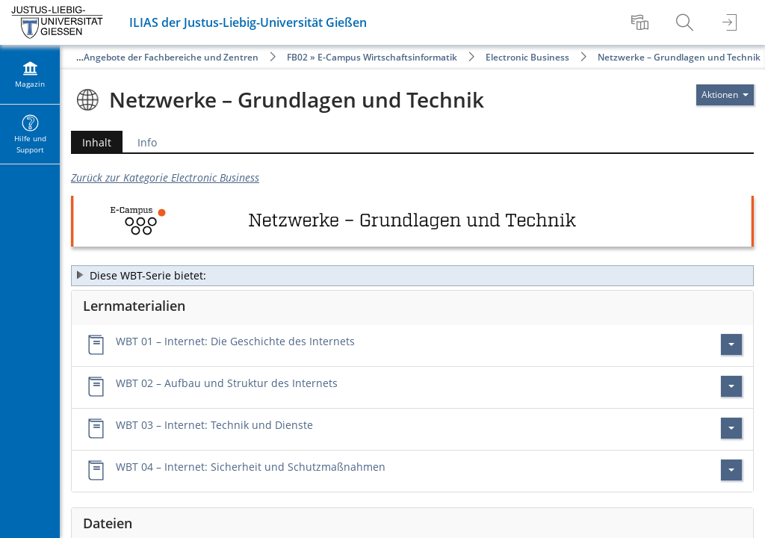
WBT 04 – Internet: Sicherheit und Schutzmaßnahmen (250, 467)
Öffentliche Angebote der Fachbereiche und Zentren (145, 57)
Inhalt (91, 142)
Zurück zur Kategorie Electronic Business (165, 177)
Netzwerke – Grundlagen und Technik (679, 57)
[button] (412, 275)
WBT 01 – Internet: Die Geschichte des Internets (235, 341)
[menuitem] (641, 22)
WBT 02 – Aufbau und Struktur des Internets (227, 383)
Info (147, 142)
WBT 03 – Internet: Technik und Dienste (214, 425)
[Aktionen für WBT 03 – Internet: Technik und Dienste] (731, 428)
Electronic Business (527, 57)
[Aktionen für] (725, 94)
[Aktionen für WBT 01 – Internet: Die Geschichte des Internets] (731, 344)
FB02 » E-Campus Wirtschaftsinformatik (372, 57)
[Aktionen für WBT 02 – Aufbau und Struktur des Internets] (731, 386)
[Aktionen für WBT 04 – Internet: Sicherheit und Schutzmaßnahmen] (731, 470)
